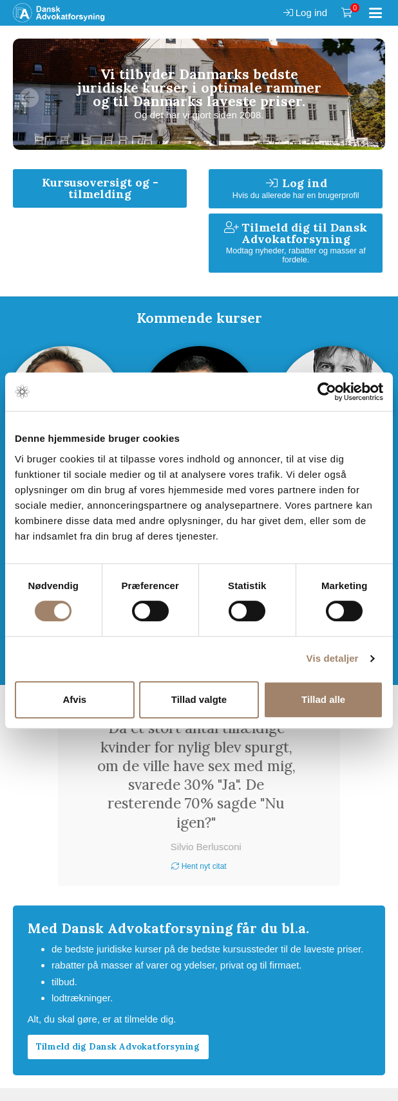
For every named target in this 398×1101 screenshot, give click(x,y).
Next (369, 97)
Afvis (74, 699)
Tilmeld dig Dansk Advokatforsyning (118, 1046)
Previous (29, 97)
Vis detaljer (333, 658)
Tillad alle (323, 699)
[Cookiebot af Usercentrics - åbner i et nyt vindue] (326, 391)
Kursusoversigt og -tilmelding (100, 188)
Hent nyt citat (198, 866)
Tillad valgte (199, 699)
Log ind (305, 12)
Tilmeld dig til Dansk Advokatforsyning (295, 242)
